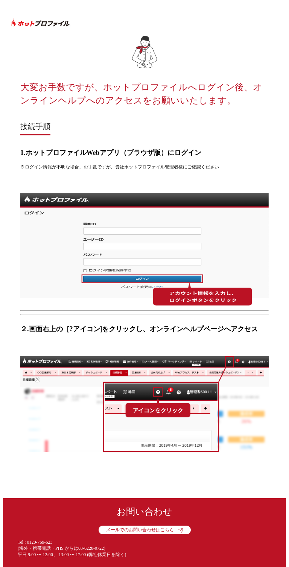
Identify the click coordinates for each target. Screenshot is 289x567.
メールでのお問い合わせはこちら (140, 529)
